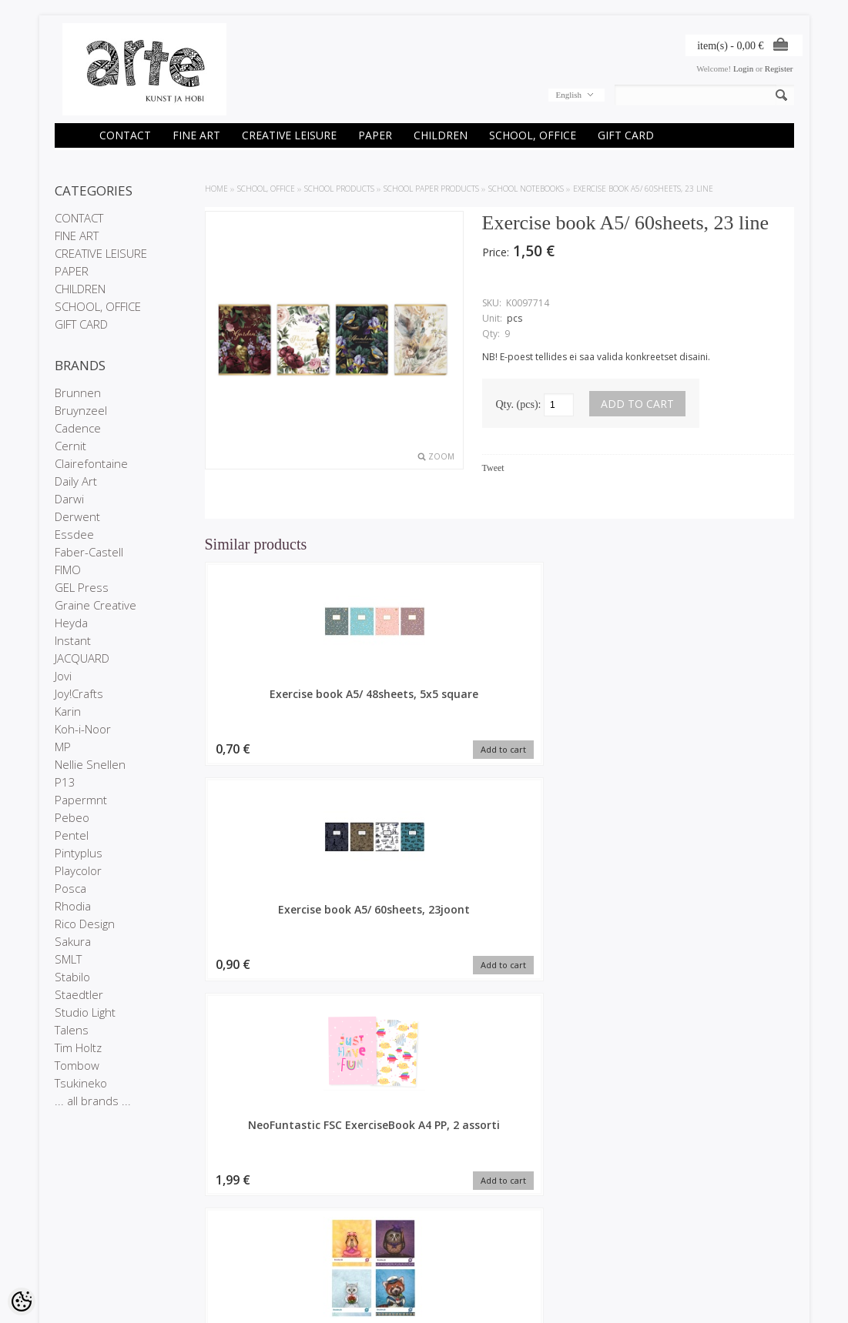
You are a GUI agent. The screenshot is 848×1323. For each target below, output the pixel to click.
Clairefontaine (91, 463)
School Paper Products (431, 188)
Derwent (77, 516)
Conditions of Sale (89, 1254)
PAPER (375, 135)
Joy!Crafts (79, 693)
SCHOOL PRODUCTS (339, 188)
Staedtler (79, 994)
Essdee (74, 534)
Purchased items (337, 1241)
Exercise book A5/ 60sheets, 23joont (424, 701)
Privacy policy (80, 1241)
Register (779, 68)
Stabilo (72, 976)
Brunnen (78, 392)
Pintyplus (78, 852)
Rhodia (73, 906)
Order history (330, 1228)
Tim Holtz (78, 1047)
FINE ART (196, 135)
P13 (65, 782)
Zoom (441, 456)
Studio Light (85, 1012)
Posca (70, 888)
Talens (72, 1029)
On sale (194, 1228)
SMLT (68, 959)
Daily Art (76, 481)
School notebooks (526, 188)
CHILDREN (441, 135)
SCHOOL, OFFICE (532, 135)
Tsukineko (81, 1083)
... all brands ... (93, 1100)
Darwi (69, 498)
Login (743, 68)
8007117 (724, 694)
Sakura (73, 941)
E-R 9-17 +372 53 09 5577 (481, 1252)
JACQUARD (82, 658)
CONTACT (125, 135)
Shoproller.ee (769, 1296)
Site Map (196, 1254)
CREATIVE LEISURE (289, 135)
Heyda (71, 622)
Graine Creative (95, 605)
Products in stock (212, 1241)
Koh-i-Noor (83, 729)
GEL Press (82, 587)
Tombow (77, 1065)
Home (216, 188)
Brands (193, 1215)
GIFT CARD (626, 135)
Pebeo (72, 817)
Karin (68, 711)
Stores (67, 1215)
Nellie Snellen (90, 764)
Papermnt (81, 799)
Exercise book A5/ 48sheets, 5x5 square (274, 701)
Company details (86, 1228)
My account (327, 1215)
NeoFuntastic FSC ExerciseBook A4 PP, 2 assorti (574, 708)
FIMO (68, 569)
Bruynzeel (81, 410)
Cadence (78, 428)
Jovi (63, 675)
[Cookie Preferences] (21, 1301)
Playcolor (78, 870)
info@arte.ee (455, 1265)
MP (63, 746)
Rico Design (85, 923)
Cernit (70, 445)
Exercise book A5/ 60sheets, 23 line (643, 188)
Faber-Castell (89, 552)
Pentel (72, 835)
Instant (73, 640)
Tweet (493, 468)
